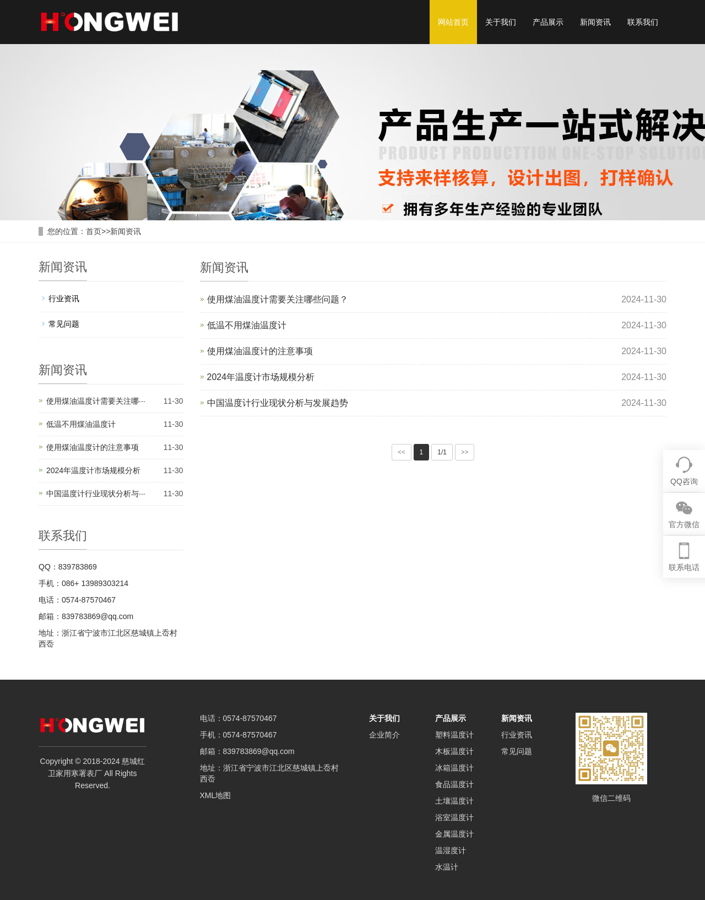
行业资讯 (63, 298)
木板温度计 (454, 751)
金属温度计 (454, 833)
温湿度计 (450, 850)
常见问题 (63, 323)
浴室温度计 (454, 817)
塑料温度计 (454, 734)
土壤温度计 (454, 800)
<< (401, 452)
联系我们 (642, 22)
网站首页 (453, 22)
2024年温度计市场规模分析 (261, 377)
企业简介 (384, 734)
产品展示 (548, 22)
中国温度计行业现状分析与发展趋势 (277, 403)
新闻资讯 (595, 22)
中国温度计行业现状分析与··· (95, 493)
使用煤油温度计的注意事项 (260, 351)
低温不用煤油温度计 (246, 325)
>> (465, 452)
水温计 (446, 867)
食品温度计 (454, 784)
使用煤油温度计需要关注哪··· (95, 401)
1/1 (442, 452)
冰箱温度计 (454, 767)
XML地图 (215, 795)
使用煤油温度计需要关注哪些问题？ (277, 299)
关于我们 (500, 22)
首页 (93, 231)
